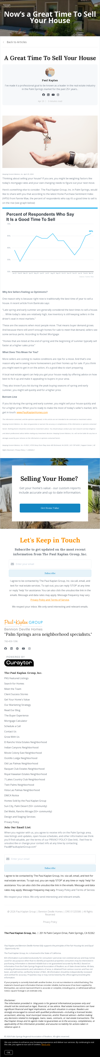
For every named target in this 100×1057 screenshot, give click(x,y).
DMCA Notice (11, 795)
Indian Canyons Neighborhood (21, 747)
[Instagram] (29, 648)
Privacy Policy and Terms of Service (49, 599)
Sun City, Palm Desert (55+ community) (25, 806)
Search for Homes (14, 683)
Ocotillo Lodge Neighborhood (20, 758)
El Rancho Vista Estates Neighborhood (25, 742)
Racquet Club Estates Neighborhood (24, 768)
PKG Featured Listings (16, 678)
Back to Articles (17, 42)
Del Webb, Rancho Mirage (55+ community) (28, 811)
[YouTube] (23, 648)
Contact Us (10, 731)
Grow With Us (11, 736)
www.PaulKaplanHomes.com (32, 412)
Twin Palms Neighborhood (19, 784)
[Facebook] (5, 648)
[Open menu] (95, 5)
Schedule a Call (12, 726)
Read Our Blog (12, 710)
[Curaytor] (19, 665)
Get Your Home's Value (17, 699)
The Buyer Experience (16, 715)
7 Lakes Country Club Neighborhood (24, 779)
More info (46, 1044)
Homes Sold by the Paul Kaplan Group (25, 800)
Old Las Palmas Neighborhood (21, 763)
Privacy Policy (11, 822)
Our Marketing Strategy (17, 704)
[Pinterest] (17, 648)
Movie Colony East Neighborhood (23, 752)
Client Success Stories (16, 694)
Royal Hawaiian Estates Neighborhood (25, 774)
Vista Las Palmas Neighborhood (22, 790)
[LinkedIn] (11, 648)
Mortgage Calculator (15, 720)
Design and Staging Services (19, 816)
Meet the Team (12, 689)
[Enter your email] (53, 564)
